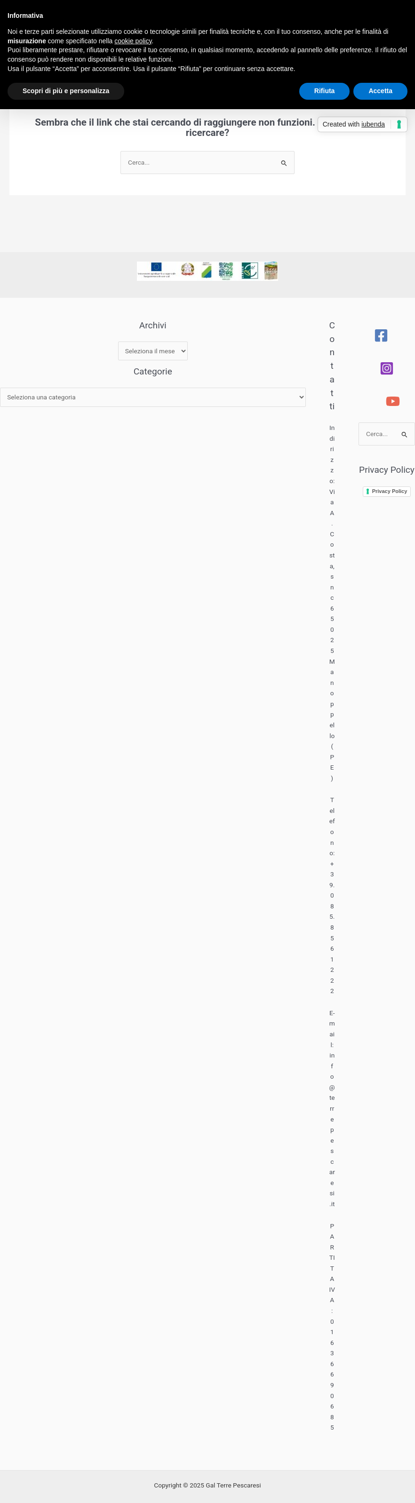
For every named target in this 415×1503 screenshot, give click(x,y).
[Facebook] (381, 335)
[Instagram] (386, 368)
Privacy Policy (389, 491)
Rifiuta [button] (324, 91)
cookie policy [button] (133, 41)
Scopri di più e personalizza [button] (66, 91)
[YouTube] (392, 401)
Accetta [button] (380, 91)
